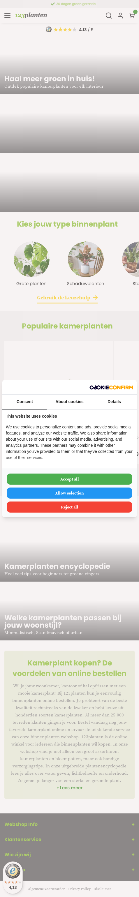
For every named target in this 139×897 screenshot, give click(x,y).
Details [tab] (114, 401)
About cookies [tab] (69, 401)
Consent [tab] (25, 401)
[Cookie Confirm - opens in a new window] (111, 387)
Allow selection (69, 493)
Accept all (69, 479)
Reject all (69, 507)
